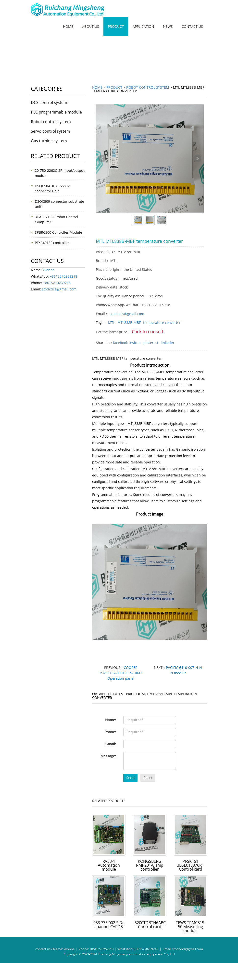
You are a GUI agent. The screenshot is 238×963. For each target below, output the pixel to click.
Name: (110, 720)
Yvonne (49, 270)
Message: (108, 756)
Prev (102, 158)
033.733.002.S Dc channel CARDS (108, 924)
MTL (111, 322)
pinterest (150, 342)
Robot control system (147, 87)
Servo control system (50, 131)
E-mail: (110, 744)
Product (116, 26)
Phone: (110, 732)
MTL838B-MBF (129, 322)
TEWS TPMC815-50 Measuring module (190, 926)
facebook (120, 342)
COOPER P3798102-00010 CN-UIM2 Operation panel (121, 673)
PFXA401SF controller (52, 242)
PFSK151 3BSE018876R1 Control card (190, 865)
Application (143, 26)
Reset (147, 777)
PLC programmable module (56, 112)
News (168, 26)
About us (90, 26)
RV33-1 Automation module (109, 865)
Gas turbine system (49, 141)
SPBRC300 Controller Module (58, 232)
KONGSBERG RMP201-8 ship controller (149, 865)
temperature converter (162, 322)
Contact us (192, 26)
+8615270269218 (63, 276)
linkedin (167, 342)
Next (197, 158)
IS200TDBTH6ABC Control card (150, 924)
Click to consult (147, 331)
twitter (135, 342)
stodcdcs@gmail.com (127, 313)
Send (130, 777)
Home (68, 26)
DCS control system (49, 102)
